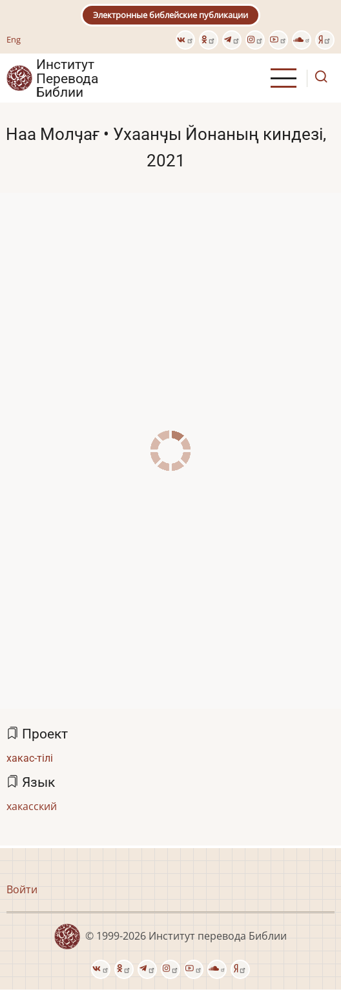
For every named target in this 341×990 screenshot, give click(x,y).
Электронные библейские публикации (170, 15)
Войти (21, 889)
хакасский (31, 806)
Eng (13, 39)
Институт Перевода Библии (67, 78)
